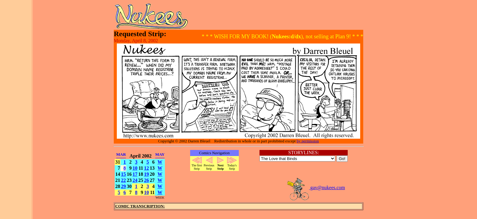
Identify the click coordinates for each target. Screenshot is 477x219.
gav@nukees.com (316, 187)
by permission (308, 141)
